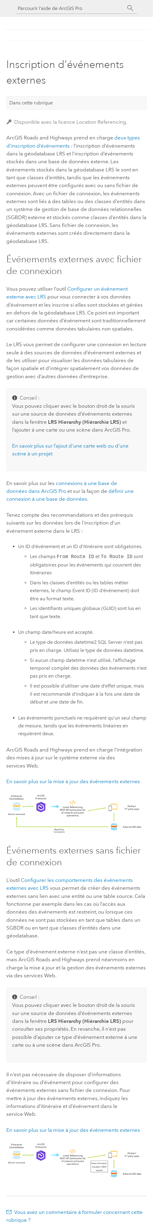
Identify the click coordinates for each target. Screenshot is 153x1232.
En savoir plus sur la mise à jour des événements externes (73, 781)
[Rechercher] (130, 8)
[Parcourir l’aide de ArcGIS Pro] (70, 8)
